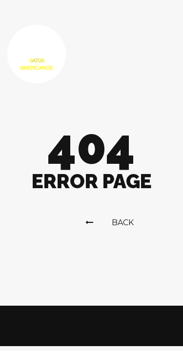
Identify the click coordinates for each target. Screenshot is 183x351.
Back (109, 222)
